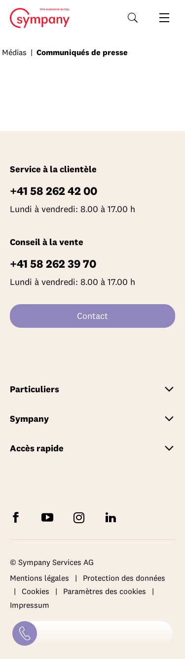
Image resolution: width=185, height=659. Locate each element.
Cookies (35, 591)
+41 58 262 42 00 (53, 191)
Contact (92, 315)
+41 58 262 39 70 (53, 263)
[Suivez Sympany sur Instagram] (81, 517)
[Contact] (24, 633)
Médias (14, 52)
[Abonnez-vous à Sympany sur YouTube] (49, 517)
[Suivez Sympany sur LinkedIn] (112, 517)
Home (37, 18)
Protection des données (124, 578)
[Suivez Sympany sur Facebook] (18, 517)
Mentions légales (39, 578)
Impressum (29, 605)
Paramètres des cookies (104, 591)
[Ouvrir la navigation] (164, 17)
